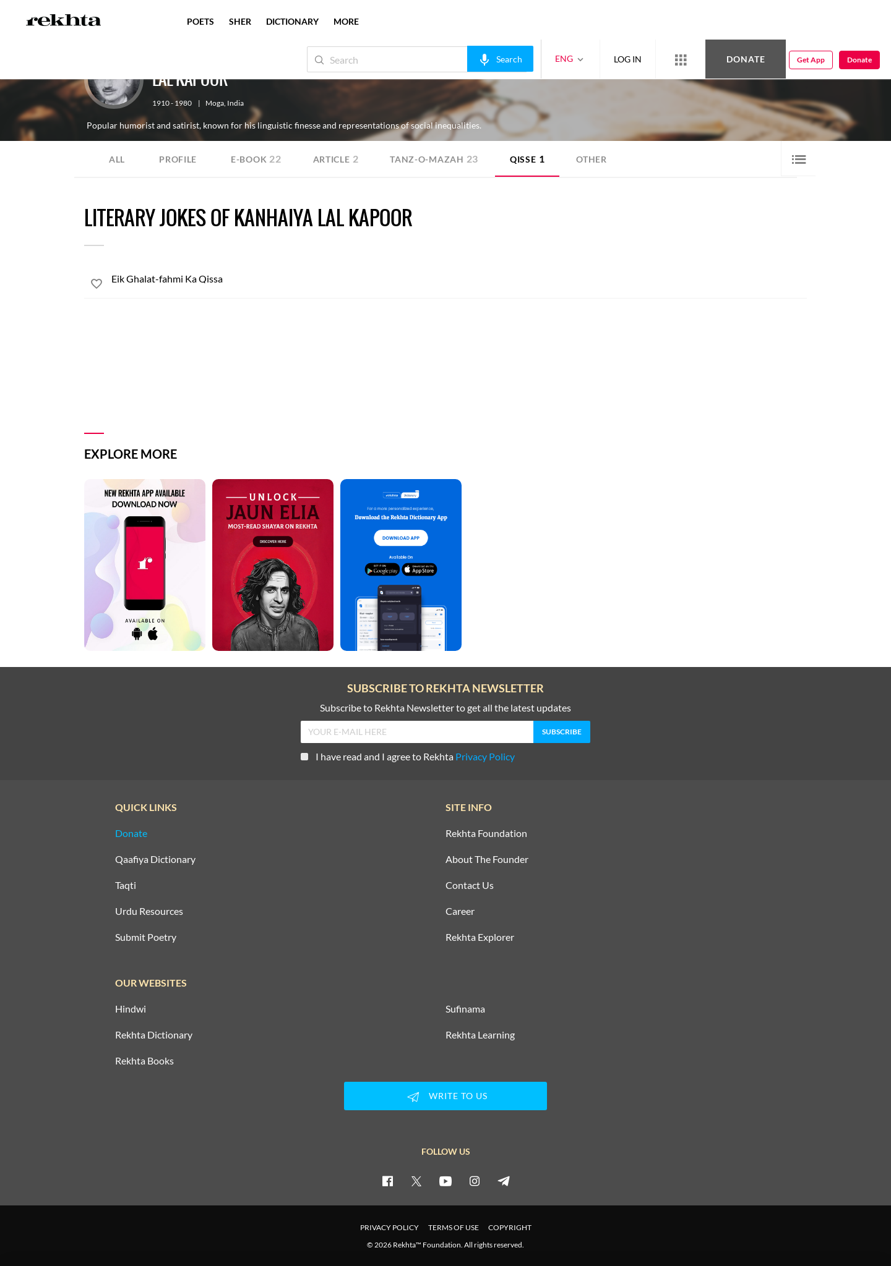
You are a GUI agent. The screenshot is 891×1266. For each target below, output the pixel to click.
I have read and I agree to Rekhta (408, 756)
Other (591, 159)
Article (336, 158)
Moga (214, 103)
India (235, 103)
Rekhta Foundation (486, 833)
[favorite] (96, 285)
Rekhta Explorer (480, 937)
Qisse (527, 158)
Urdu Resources (149, 911)
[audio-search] (500, 59)
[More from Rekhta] (680, 59)
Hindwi (130, 1009)
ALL (117, 159)
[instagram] (474, 1181)
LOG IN (628, 59)
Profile (178, 159)
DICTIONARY (292, 21)
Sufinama (465, 1009)
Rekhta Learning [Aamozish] (480, 1035)
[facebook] (387, 1181)
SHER (240, 21)
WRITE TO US (445, 1097)
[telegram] (504, 1181)
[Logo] (63, 21)
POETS (200, 21)
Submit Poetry (145, 937)
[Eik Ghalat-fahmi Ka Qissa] (459, 278)
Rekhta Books (144, 1061)
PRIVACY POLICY (389, 1227)
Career (460, 911)
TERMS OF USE (453, 1227)
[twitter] (416, 1181)
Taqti (125, 885)
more (346, 21)
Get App (811, 59)
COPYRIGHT (510, 1227)
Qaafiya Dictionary (155, 859)
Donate (745, 59)
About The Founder (487, 859)
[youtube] (445, 1181)
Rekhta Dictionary (153, 1035)
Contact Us (470, 885)
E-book (256, 158)
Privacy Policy (485, 756)
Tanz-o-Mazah (434, 158)
